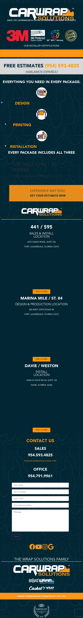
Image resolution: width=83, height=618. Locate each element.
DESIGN (22, 103)
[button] (41, 53)
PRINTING (22, 125)
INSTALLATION (23, 147)
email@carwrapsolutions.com (42, 461)
